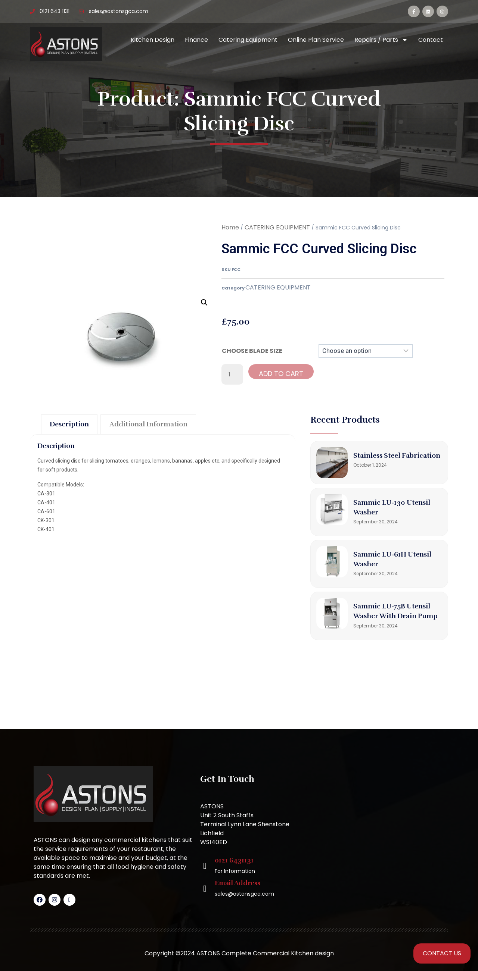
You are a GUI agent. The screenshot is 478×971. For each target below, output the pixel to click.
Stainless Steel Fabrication (381, 460)
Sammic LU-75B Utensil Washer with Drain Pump (397, 620)
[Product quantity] (232, 374)
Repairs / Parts (381, 40)
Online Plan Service (316, 39)
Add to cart (281, 373)
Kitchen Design (152, 39)
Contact (430, 39)
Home (230, 227)
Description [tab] (73, 425)
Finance (196, 39)
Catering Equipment (247, 39)
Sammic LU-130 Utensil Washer (397, 511)
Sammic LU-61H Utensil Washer (383, 563)
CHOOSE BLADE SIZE (252, 351)
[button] (204, 302)
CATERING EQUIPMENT (277, 227)
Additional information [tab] (164, 425)
